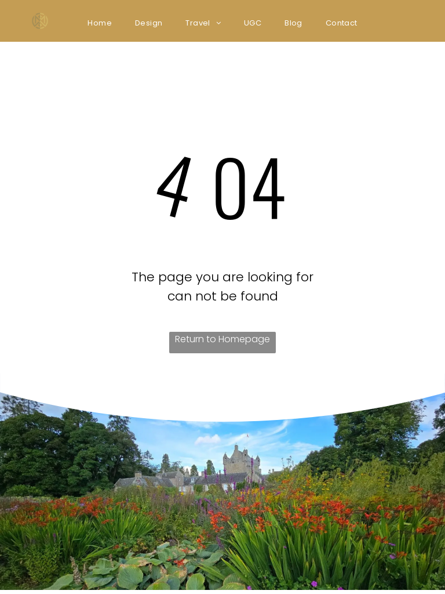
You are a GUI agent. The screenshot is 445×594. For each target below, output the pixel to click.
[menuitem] (99, 23)
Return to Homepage (222, 339)
